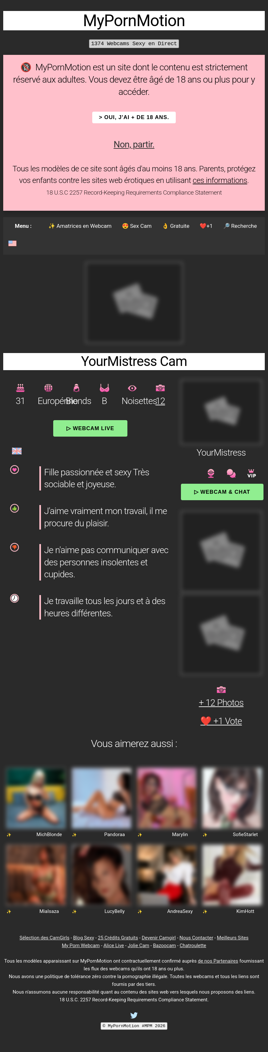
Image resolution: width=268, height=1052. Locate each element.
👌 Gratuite (175, 226)
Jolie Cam (138, 945)
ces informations (220, 180)
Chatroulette (193, 945)
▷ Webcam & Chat (222, 492)
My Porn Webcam (81, 945)
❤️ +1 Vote (221, 721)
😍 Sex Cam (137, 226)
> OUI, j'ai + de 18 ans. (134, 117)
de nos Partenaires (218, 961)
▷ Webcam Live (90, 428)
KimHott (245, 911)
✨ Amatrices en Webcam (80, 226)
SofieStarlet (245, 834)
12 (160, 401)
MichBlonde (49, 834)
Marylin (180, 834)
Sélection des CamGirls (45, 938)
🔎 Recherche (240, 226)
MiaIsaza (49, 911)
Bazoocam (164, 945)
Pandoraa (114, 834)
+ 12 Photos (221, 702)
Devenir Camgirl (158, 938)
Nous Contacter (196, 938)
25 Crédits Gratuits (118, 938)
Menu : (23, 226)
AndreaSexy (180, 911)
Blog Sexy (83, 938)
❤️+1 (206, 226)
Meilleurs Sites (233, 938)
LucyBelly (114, 911)
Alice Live (114, 945)
